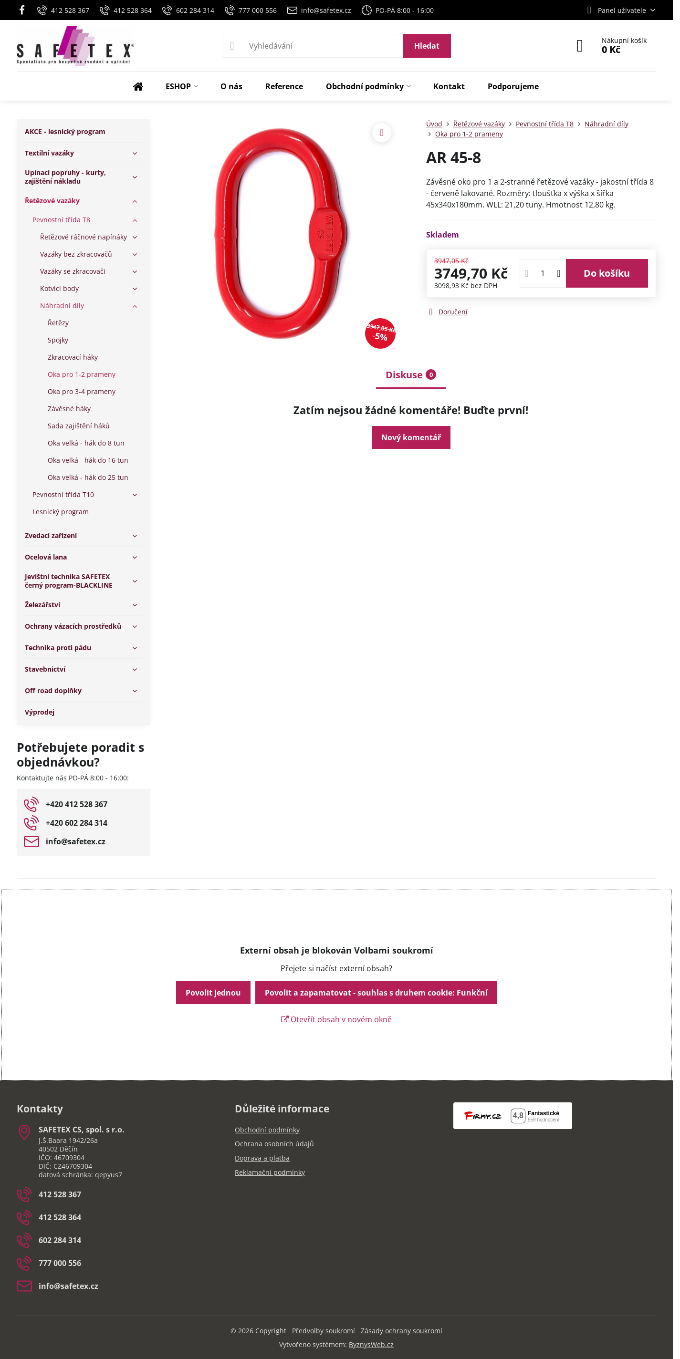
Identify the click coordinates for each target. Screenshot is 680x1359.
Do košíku (607, 273)
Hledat (426, 46)
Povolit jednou (213, 992)
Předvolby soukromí (323, 1330)
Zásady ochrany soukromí (401, 1330)
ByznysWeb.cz (371, 1344)
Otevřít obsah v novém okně (336, 1019)
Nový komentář (411, 437)
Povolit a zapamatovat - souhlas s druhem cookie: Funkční (376, 992)
